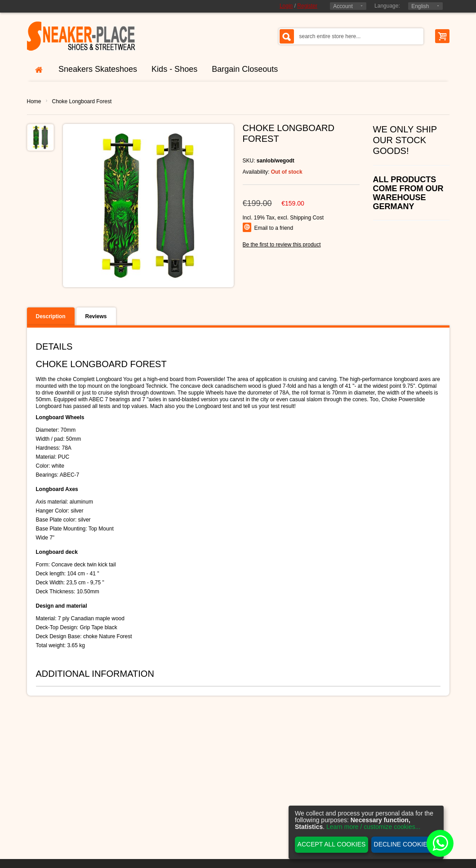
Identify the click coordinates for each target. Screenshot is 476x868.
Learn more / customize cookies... (373, 826)
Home (34, 101)
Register (307, 6)
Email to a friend (274, 228)
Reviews (96, 316)
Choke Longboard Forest (82, 101)
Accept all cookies (332, 844)
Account (342, 6)
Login (286, 6)
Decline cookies (403, 844)
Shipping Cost (307, 218)
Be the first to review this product (282, 244)
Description (51, 316)
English (420, 6)
